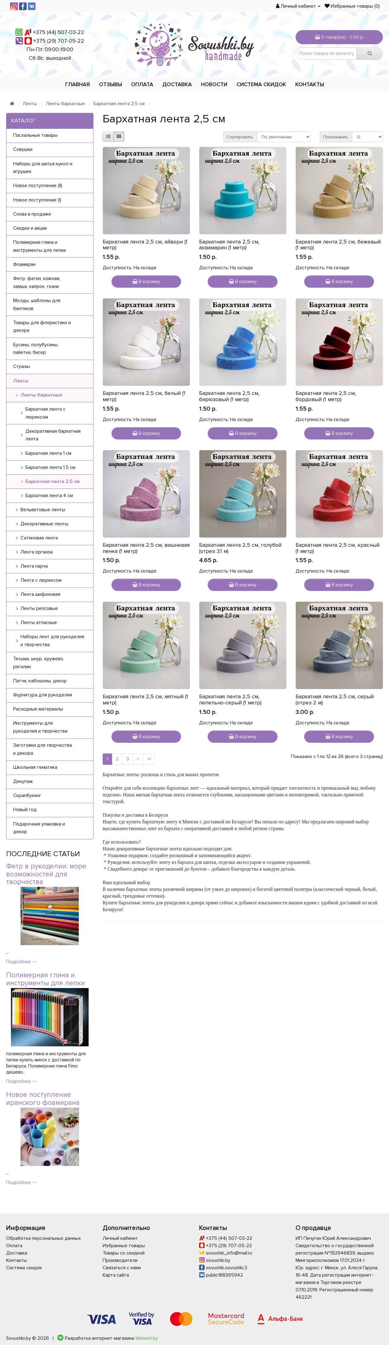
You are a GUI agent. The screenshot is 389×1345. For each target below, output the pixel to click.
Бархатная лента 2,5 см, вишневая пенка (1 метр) (146, 548)
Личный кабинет (120, 1238)
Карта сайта (116, 1275)
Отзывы (110, 84)
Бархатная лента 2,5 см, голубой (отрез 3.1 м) (240, 548)
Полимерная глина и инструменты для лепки (45, 979)
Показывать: (336, 137)
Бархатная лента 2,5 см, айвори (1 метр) (145, 244)
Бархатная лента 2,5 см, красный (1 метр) (338, 548)
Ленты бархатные (65, 104)
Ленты (30, 104)
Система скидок (261, 84)
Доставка (177, 84)
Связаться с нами (122, 1268)
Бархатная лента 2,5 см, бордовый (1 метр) (326, 396)
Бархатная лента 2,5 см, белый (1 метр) (144, 396)
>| (149, 759)
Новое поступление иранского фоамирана (43, 1098)
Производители (120, 1260)
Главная (77, 84)
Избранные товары (124, 1246)
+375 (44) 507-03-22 (58, 32)
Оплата (142, 84)
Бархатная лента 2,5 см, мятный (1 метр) (145, 699)
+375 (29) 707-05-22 (58, 40)
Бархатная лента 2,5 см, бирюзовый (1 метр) (229, 396)
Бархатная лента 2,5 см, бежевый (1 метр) (338, 244)
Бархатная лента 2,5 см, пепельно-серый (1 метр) (230, 699)
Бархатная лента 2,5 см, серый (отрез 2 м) (335, 699)
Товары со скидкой (124, 1253)
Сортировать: (240, 137)
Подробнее (21, 961)
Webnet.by (146, 1338)
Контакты (309, 84)
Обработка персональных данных (43, 1238)
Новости (214, 84)
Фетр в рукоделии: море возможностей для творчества (46, 874)
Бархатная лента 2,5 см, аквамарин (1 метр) (229, 244)
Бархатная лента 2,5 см (119, 104)
